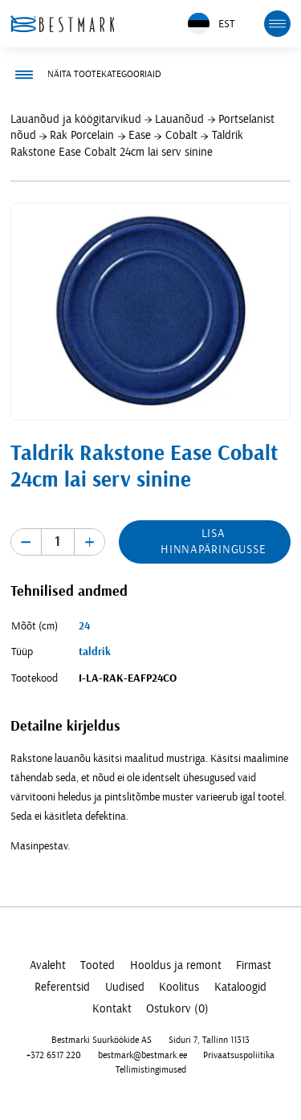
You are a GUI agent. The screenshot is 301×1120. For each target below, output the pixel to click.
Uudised (124, 987)
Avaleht (48, 965)
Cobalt (181, 135)
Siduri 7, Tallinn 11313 (209, 1040)
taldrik (95, 652)
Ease (139, 135)
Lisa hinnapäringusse (213, 541)
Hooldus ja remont (176, 965)
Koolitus (179, 987)
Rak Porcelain (82, 135)
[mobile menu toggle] (277, 24)
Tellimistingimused (151, 1069)
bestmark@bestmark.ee (142, 1054)
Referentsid (62, 987)
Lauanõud (179, 119)
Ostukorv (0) (177, 1009)
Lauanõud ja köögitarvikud (75, 119)
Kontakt (112, 1009)
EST (211, 24)
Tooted (97, 965)
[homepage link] (62, 23)
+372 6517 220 (53, 1054)
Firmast (253, 965)
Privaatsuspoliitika (239, 1054)
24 (84, 626)
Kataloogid (240, 987)
